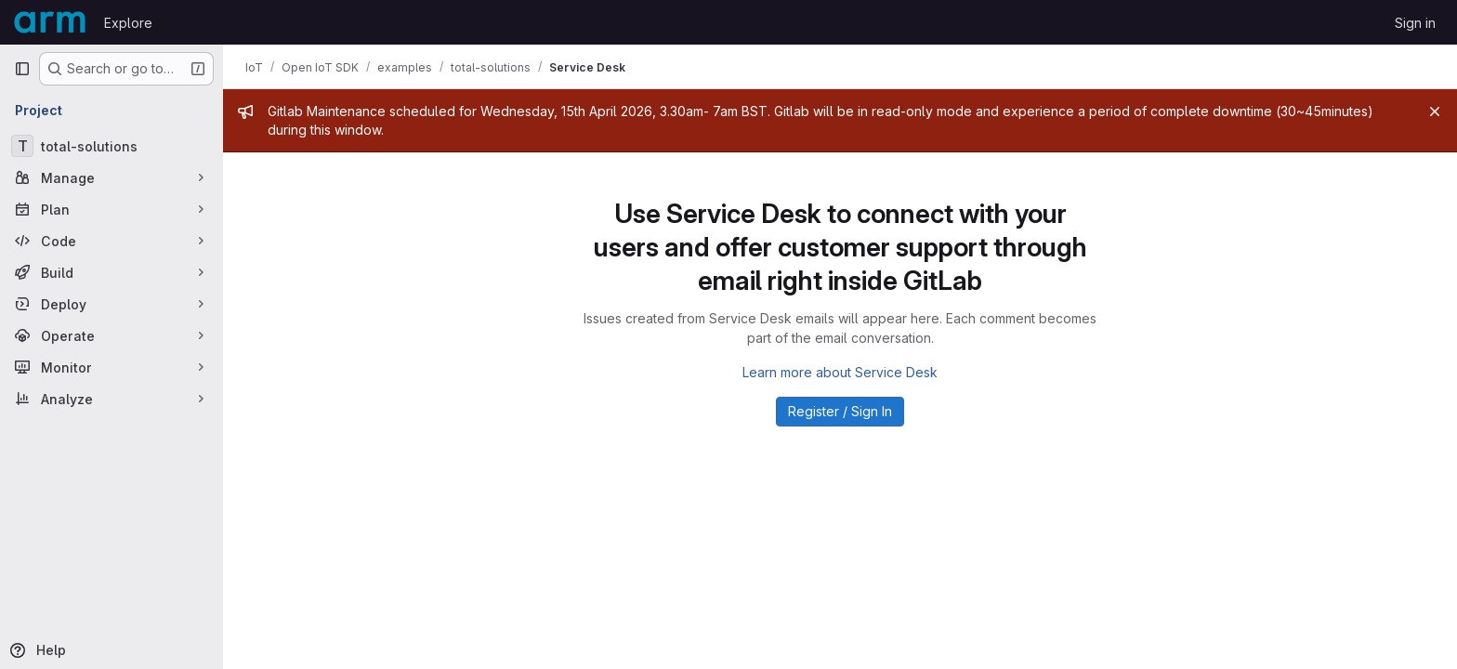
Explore (128, 23)
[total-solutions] (111, 146)
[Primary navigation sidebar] (22, 69)
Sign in (1415, 23)
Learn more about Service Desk (840, 372)
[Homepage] (49, 22)
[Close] (1435, 111)
